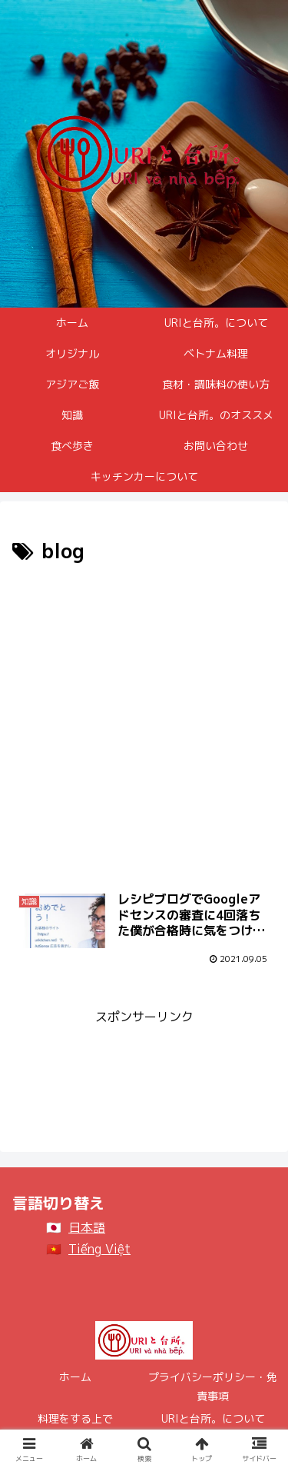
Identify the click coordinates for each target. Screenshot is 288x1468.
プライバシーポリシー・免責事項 (212, 1386)
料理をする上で (75, 1418)
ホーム (75, 1377)
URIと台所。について (213, 1418)
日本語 (86, 1227)
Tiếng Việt (99, 1248)
